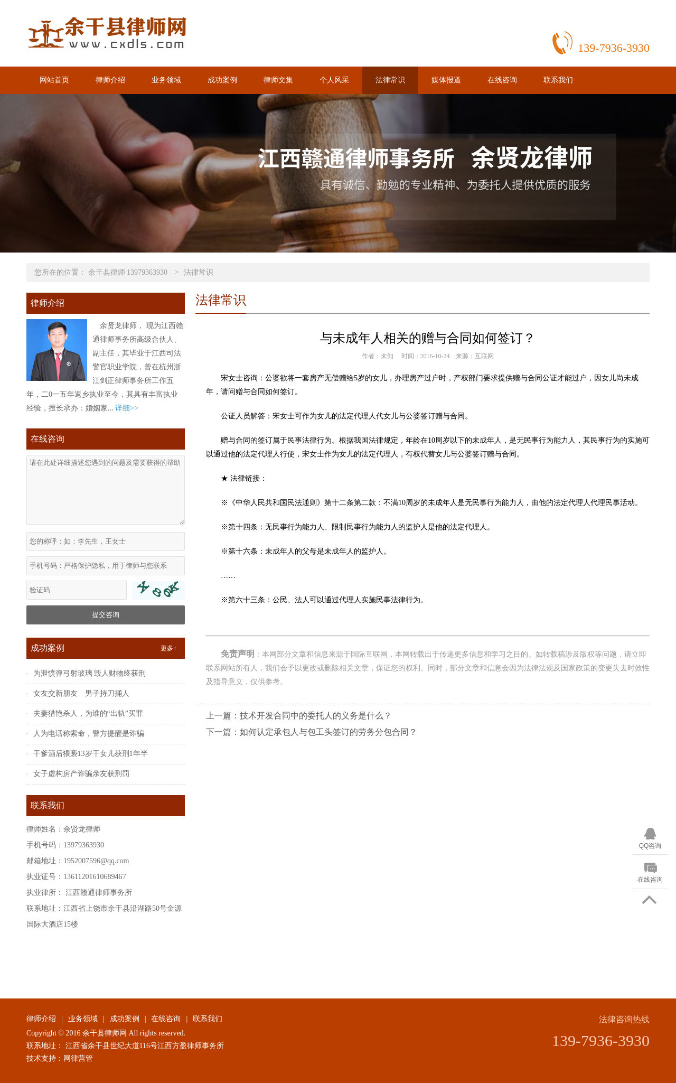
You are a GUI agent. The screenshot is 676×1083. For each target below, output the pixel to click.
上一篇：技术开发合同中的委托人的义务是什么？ (299, 715)
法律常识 (390, 80)
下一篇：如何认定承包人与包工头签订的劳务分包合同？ (311, 731)
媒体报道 (446, 80)
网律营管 (78, 1058)
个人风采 (334, 80)
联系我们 (558, 80)
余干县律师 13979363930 (128, 272)
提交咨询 (105, 615)
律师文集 (278, 80)
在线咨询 (502, 80)
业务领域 (166, 80)
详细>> (126, 408)
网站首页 (54, 80)
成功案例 (222, 80)
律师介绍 (110, 80)
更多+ (169, 648)
